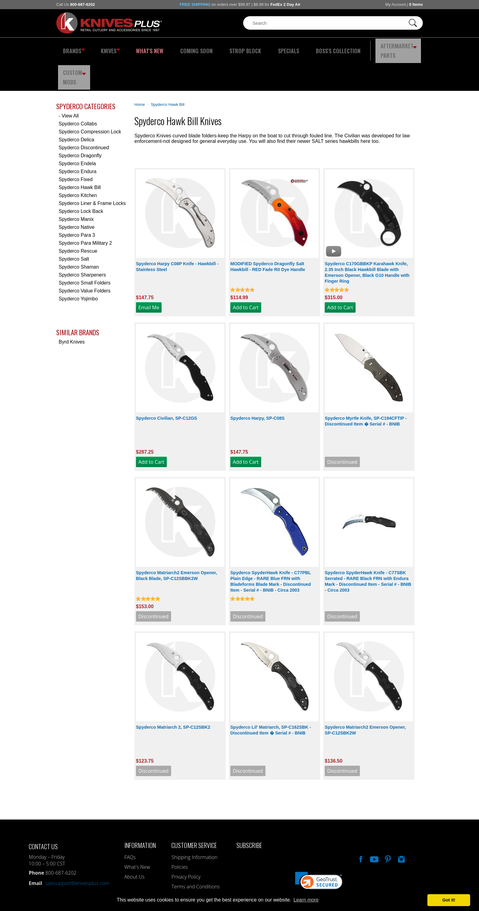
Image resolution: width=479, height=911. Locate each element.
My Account (395, 4)
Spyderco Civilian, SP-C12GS (166, 384)
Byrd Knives (72, 308)
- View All (69, 82)
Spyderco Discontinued (84, 114)
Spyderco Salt (74, 225)
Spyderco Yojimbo (78, 265)
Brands (72, 47)
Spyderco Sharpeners (82, 241)
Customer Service (194, 811)
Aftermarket (363, 47)
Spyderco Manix (76, 185)
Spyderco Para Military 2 (85, 209)
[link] (318, 850)
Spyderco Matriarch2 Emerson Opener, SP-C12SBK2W (365, 696)
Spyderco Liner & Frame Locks (92, 169)
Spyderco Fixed (76, 145)
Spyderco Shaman (79, 233)
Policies (179, 833)
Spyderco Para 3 (77, 201)
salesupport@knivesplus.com (77, 849)
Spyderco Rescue (78, 217)
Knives (106, 47)
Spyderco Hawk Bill (80, 153)
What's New (142, 47)
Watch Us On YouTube (373, 825)
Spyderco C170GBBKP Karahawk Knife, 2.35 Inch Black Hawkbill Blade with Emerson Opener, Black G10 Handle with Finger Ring (367, 239)
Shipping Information (194, 823)
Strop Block (226, 47)
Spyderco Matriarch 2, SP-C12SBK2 (173, 693)
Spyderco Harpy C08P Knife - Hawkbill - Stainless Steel (177, 233)
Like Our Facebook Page (360, 825)
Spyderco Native (76, 193)
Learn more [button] (306, 899)
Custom (406, 47)
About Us (134, 843)
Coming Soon (182, 47)
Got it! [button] (448, 900)
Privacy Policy (185, 843)
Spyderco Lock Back (81, 177)
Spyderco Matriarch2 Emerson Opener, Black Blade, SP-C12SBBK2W (176, 542)
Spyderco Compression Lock (90, 98)
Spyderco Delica (76, 106)
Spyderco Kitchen (78, 161)
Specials (262, 47)
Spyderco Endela (77, 129)
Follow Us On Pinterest (387, 825)
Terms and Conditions (195, 853)
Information (140, 811)
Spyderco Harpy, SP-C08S (257, 384)
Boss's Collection (306, 47)
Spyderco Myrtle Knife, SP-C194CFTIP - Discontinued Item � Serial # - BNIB (366, 387)
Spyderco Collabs (78, 90)
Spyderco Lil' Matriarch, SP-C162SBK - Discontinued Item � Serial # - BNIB (270, 696)
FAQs (130, 823)
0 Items (416, 4)
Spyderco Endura (78, 137)
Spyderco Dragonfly (80, 122)
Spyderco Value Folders (85, 257)
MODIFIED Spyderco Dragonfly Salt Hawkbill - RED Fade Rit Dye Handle (267, 233)
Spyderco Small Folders (85, 249)
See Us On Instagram (401, 825)
